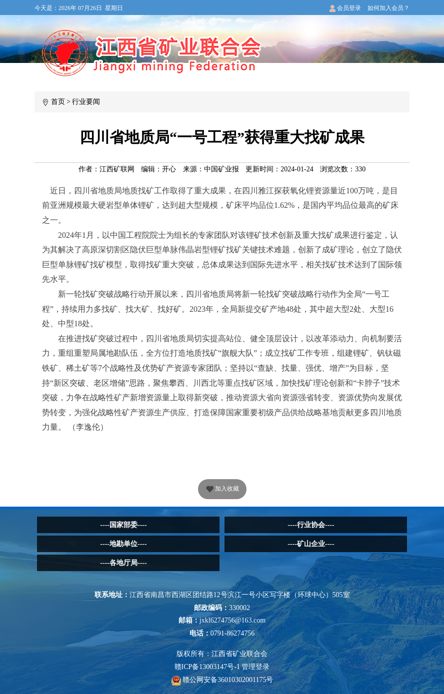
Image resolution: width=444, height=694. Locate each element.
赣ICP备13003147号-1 (207, 667)
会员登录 (345, 7)
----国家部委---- (123, 525)
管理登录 (256, 667)
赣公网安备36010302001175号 (222, 680)
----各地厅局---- (123, 563)
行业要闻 (86, 101)
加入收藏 (222, 489)
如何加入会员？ (389, 7)
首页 (58, 101)
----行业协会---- (311, 525)
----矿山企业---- (311, 544)
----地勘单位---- (123, 544)
